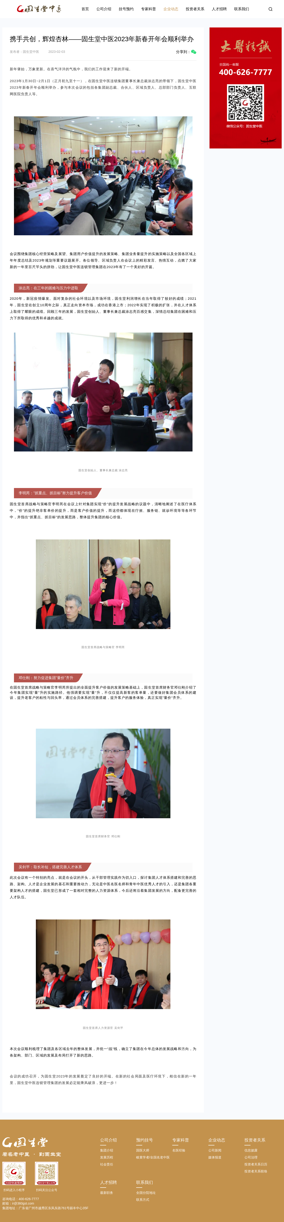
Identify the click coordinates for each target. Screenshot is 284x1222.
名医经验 (178, 1150)
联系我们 (241, 9)
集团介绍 (106, 1150)
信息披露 (250, 1150)
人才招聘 (219, 9)
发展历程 (106, 1157)
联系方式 (142, 1200)
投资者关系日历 (255, 1164)
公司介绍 (103, 9)
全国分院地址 (146, 1193)
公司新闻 (214, 1150)
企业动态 (170, 9)
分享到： (186, 52)
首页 (85, 9)
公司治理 (250, 1157)
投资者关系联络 (255, 1171)
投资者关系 (195, 9)
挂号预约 (126, 9)
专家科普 (148, 9)
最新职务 (106, 1193)
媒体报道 (214, 1157)
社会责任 (106, 1164)
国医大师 (142, 1150)
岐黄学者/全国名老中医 (153, 1157)
